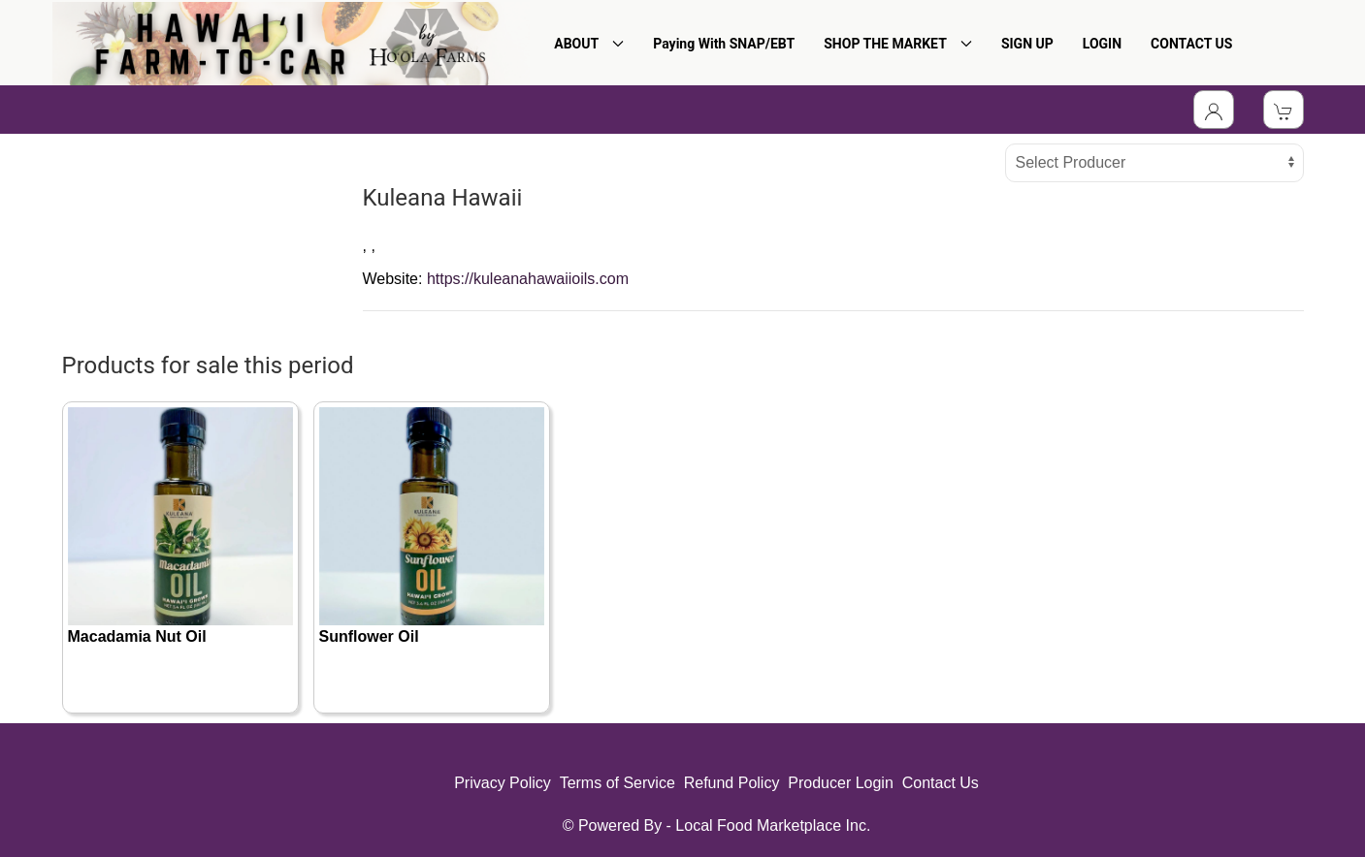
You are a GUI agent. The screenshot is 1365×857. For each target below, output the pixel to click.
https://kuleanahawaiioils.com (528, 278)
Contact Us (940, 783)
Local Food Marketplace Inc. (772, 825)
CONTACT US (1191, 43)
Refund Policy (732, 783)
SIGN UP (1027, 43)
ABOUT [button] (589, 43)
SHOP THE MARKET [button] (898, 43)
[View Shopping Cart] (1283, 109)
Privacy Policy (502, 783)
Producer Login (841, 783)
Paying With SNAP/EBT (724, 43)
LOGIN (1102, 43)
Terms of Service (617, 783)
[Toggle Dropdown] (1213, 109)
